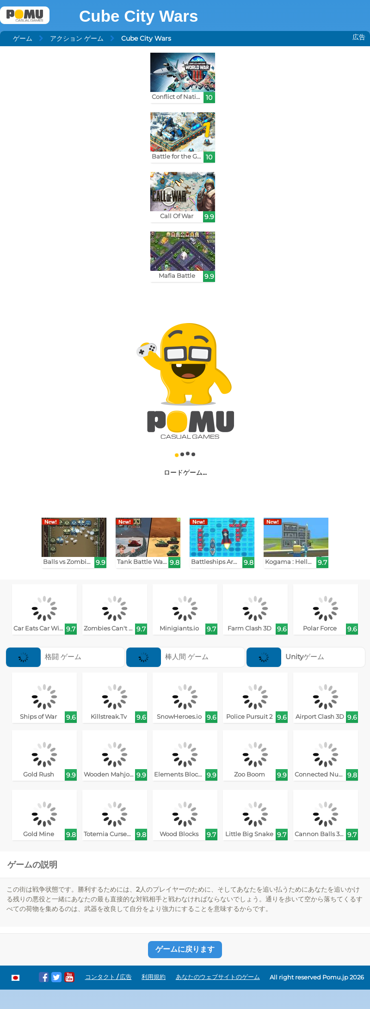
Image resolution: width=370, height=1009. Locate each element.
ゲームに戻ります (185, 949)
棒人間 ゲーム (167, 656)
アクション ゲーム (77, 38)
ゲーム (22, 38)
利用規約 (154, 976)
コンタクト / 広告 (108, 976)
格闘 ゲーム (43, 656)
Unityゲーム (285, 656)
